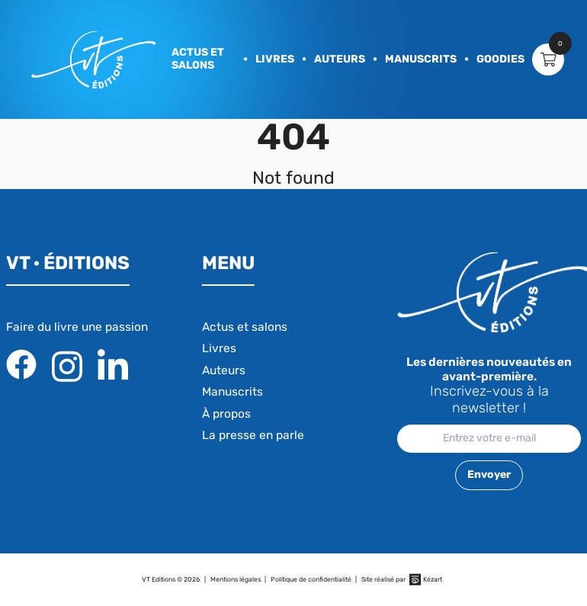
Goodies (500, 59)
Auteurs (339, 59)
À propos (226, 414)
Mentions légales (235, 579)
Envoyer (489, 474)
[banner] (93, 60)
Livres (274, 59)
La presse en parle (253, 435)
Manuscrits (421, 59)
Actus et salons (198, 59)
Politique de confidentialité (311, 579)
